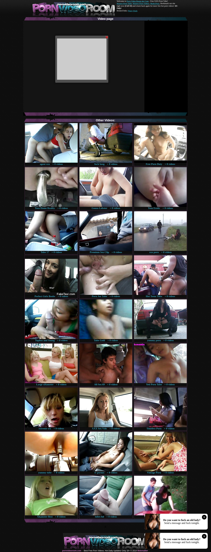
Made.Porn (154, 3)
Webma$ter (142, 551)
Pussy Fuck (132, 11)
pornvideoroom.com (71, 551)
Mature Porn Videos (141, 3)
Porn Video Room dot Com (138, 1)
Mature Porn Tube (124, 3)
